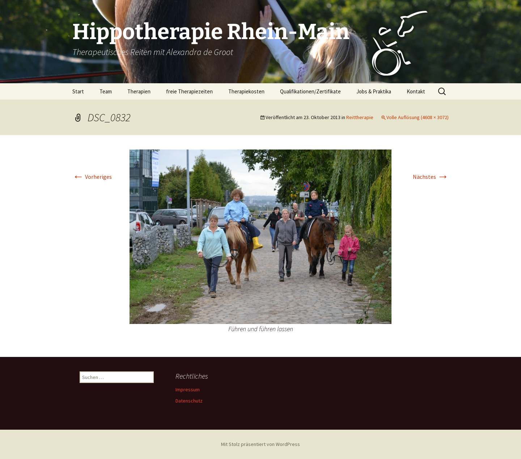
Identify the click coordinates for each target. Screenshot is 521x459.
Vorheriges (92, 176)
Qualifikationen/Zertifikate (310, 91)
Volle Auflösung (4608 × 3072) (417, 117)
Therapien (139, 91)
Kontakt (416, 91)
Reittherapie (359, 117)
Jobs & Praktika (373, 91)
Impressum (187, 389)
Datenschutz (189, 400)
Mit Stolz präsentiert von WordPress (260, 444)
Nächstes (431, 176)
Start (78, 91)
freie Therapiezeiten (189, 91)
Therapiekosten (246, 91)
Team (105, 91)
